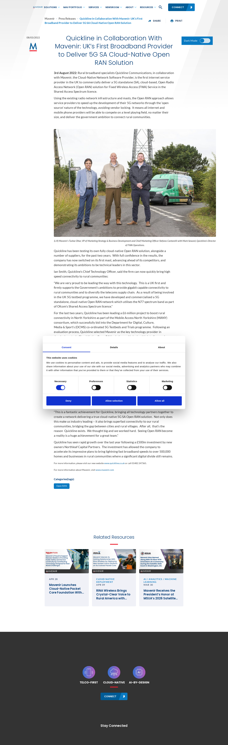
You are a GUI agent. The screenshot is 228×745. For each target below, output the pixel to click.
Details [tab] (114, 347)
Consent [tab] (66, 347)
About (129, 7)
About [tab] (161, 347)
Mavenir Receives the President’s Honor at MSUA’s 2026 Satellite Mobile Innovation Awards (169, 600)
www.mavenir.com (105, 469)
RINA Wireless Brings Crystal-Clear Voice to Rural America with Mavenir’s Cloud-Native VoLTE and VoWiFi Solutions (113, 597)
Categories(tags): (64, 479)
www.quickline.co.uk (114, 463)
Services (94, 7)
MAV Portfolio (72, 7)
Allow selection (114, 400)
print (188, 20)
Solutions (50, 7)
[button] (160, 7)
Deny (68, 400)
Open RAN (62, 486)
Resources (146, 7)
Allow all (159, 400)
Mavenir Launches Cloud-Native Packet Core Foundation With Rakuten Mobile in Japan (56, 595)
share (166, 20)
